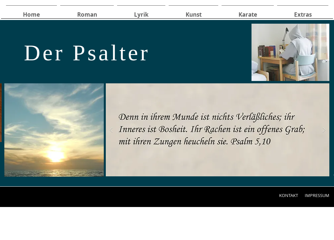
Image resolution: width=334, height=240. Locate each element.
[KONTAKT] (288, 195)
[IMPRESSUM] (317, 195)
